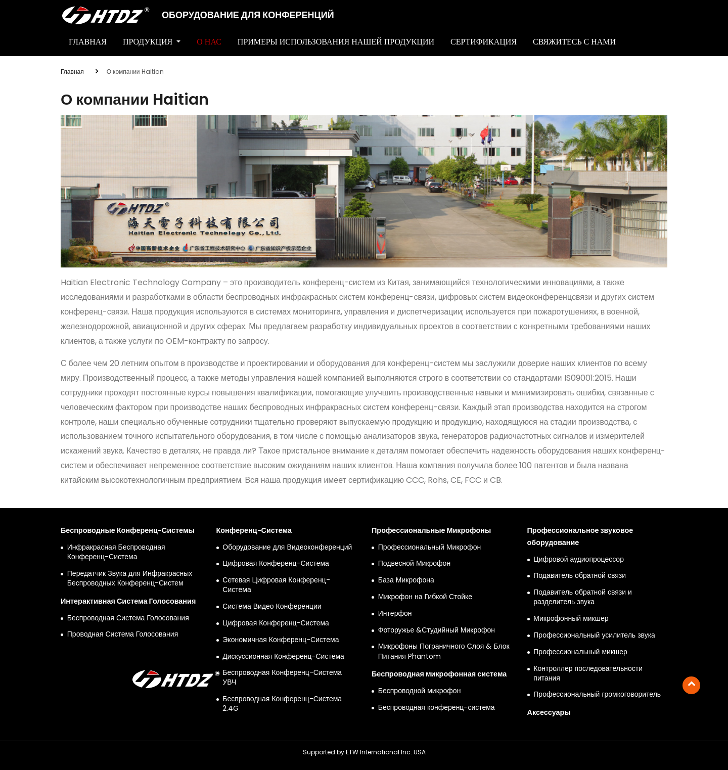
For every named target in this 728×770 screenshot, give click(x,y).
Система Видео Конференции (271, 606)
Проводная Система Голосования (122, 634)
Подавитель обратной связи (579, 575)
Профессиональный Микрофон (429, 547)
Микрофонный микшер (570, 618)
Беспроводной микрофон (419, 691)
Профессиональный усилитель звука (594, 635)
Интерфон (395, 613)
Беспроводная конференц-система (436, 707)
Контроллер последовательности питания (588, 673)
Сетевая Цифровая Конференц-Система (276, 585)
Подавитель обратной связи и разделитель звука (582, 597)
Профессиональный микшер (580, 652)
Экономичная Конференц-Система (280, 640)
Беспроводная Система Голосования (128, 618)
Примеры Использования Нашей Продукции (336, 41)
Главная (88, 41)
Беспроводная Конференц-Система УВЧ (282, 677)
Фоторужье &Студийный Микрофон (436, 630)
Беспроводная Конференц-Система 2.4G (282, 703)
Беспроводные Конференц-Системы (128, 530)
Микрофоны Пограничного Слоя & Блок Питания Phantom (444, 651)
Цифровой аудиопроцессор (578, 559)
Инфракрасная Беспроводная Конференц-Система (116, 552)
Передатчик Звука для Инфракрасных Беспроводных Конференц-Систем (130, 578)
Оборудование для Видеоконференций (287, 547)
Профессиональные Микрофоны (431, 530)
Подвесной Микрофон (414, 563)
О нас (209, 41)
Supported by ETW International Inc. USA (364, 752)
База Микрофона (406, 580)
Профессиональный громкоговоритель (597, 694)
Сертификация (483, 41)
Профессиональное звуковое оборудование (580, 536)
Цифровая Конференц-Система (275, 563)
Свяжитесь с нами (574, 41)
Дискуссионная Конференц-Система (283, 656)
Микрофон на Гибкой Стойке (425, 597)
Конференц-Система (254, 530)
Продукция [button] (148, 41)
